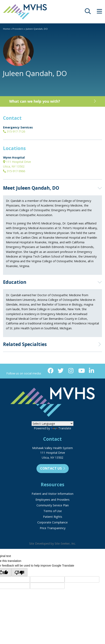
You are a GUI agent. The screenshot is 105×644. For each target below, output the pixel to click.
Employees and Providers (52, 499)
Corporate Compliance (52, 522)
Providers (17, 28)
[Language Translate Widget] (52, 423)
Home (6, 28)
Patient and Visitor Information (52, 494)
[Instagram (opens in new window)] (71, 371)
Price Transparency (52, 528)
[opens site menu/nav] (99, 12)
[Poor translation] (19, 572)
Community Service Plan (52, 505)
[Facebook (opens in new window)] (50, 371)
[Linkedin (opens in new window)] (91, 371)
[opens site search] (88, 12)
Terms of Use (52, 511)
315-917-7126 (14, 131)
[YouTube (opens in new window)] (81, 371)
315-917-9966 (14, 171)
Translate (61, 428)
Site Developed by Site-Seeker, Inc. (52, 543)
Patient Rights (52, 517)
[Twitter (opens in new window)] (61, 371)
